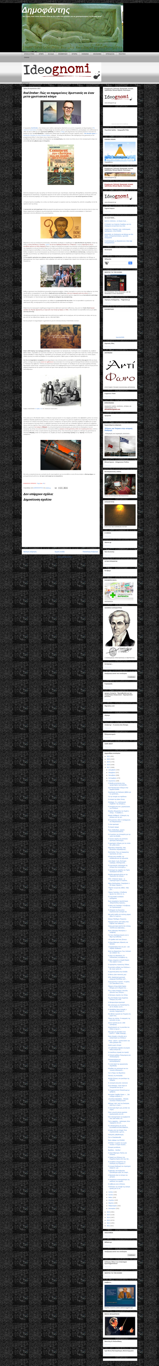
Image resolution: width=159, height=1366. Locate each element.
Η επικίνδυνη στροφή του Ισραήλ (118, 1052)
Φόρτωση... (108, 133)
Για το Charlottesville (114, 1137)
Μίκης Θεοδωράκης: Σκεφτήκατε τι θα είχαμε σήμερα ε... (119, 884)
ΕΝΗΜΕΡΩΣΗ (62, 54)
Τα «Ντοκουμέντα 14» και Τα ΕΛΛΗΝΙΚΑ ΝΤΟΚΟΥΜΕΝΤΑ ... (118, 1126)
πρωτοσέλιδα (120, 337)
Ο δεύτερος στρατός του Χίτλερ (118, 995)
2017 (108, 767)
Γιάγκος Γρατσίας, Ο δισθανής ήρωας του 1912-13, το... (117, 893)
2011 (108, 1226)
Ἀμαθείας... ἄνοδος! (114, 1150)
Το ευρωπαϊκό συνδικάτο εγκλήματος (116, 897)
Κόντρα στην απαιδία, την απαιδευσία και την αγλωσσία (118, 857)
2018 (108, 764)
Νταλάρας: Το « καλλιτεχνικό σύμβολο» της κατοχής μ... (117, 803)
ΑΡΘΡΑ (41, 54)
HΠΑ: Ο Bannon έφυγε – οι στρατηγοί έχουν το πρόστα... (118, 879)
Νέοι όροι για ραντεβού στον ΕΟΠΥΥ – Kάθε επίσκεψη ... (117, 1032)
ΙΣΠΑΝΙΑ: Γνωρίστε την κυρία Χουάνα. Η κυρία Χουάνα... (117, 1143)
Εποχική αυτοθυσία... (114, 1147)
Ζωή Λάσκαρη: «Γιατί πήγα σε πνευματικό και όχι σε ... (117, 1086)
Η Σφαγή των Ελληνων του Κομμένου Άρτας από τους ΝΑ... (119, 1158)
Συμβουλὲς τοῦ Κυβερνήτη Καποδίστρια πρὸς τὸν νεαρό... (118, 1171)
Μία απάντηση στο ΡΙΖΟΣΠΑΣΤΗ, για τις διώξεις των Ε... (118, 1006)
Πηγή (38, 483)
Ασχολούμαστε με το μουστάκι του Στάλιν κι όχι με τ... (118, 1028)
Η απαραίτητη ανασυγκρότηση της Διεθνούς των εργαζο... (119, 1180)
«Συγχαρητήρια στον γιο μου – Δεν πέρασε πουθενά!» (119, 947)
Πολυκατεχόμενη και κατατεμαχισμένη (114, 1060)
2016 (108, 1212)
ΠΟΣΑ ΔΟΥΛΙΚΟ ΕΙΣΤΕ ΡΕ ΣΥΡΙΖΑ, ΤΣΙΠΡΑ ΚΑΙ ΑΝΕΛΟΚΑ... (119, 927)
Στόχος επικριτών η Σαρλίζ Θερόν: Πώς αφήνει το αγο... (118, 961)
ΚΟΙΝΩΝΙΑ (85, 54)
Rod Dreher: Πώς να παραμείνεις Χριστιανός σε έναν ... (118, 853)
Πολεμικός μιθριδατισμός (116, 1134)
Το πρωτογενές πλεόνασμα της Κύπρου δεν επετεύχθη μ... (118, 866)
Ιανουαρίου (112, 1208)
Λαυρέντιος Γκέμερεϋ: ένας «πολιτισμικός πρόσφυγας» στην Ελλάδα (117, 230)
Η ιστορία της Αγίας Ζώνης (116, 799)
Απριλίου (111, 1200)
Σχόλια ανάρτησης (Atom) (64, 557)
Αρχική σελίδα (59, 552)
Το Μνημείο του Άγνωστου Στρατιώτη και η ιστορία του (117, 911)
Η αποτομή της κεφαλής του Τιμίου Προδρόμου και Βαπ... (119, 871)
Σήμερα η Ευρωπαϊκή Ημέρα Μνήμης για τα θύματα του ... (118, 987)
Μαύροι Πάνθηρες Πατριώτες (117, 919)
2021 (108, 756)
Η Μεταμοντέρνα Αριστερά (116, 1002)
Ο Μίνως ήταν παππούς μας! (117, 974)
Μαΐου (110, 1197)
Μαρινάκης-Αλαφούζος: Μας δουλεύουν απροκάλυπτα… (117, 848)
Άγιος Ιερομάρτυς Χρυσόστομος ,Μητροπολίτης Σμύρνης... (118, 902)
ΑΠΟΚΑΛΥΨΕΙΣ (29, 54)
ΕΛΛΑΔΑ (51, 54)
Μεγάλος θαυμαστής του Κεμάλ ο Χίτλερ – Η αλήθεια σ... (118, 812)
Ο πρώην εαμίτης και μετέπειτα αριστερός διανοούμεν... (118, 839)
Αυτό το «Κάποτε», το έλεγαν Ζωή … (116, 221)
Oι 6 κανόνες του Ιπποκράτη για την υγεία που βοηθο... (119, 835)
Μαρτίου (111, 1203)
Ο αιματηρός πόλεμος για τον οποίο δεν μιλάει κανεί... (119, 844)
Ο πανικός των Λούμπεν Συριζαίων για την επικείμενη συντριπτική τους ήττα (118, 225)
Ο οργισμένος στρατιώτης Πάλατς (118, 964)
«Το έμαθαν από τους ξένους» (117, 939)
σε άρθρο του (38, 408)
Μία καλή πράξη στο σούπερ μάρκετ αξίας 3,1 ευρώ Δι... (119, 915)
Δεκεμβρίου (112, 770)
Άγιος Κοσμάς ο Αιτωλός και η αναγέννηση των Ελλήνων (117, 1037)
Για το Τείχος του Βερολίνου (116, 1073)
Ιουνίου (110, 1195)
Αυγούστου (112, 781)
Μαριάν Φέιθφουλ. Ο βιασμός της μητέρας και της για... (118, 816)
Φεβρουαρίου (112, 1206)
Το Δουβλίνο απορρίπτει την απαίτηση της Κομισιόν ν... (117, 1162)
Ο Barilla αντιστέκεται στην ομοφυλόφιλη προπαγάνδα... (118, 784)
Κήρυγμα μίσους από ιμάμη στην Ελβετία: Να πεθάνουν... (118, 922)
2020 (108, 759)
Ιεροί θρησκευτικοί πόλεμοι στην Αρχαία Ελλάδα (118, 788)
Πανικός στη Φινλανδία (115, 1075)
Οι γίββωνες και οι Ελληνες (116, 1184)
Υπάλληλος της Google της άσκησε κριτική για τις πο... (119, 1187)
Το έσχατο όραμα (113, 827)
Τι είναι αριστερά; (113, 824)
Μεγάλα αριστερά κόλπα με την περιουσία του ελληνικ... (118, 875)
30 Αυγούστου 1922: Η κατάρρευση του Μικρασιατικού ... (119, 820)
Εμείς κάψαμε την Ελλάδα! (116, 1140)
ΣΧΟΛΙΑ (26, 57)
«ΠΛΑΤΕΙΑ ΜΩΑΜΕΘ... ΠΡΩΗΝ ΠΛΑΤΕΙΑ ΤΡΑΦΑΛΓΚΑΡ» (118, 1099)
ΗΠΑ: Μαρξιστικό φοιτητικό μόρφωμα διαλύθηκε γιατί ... (117, 978)
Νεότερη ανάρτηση (30, 552)
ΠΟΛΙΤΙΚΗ (122, 54)
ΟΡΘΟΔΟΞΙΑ (110, 54)
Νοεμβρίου (112, 772)
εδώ (44, 483)
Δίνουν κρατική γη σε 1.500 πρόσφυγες (116, 1023)
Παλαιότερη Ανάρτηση (90, 552)
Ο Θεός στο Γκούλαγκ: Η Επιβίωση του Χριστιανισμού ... (119, 906)
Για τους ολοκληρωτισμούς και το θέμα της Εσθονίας (118, 936)
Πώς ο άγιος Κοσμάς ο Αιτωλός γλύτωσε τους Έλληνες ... (118, 991)
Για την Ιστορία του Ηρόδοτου (117, 796)
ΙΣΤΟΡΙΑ (74, 54)
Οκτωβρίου (112, 775)
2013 (108, 1220)
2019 (108, 762)
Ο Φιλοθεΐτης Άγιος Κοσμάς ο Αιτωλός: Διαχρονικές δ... (117, 1010)
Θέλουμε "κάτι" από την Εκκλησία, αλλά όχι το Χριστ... (118, 1104)
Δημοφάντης (46, 9)
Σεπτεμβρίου (112, 778)
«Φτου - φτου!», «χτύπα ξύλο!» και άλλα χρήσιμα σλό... (119, 1041)
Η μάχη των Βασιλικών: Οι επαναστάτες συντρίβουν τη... (118, 956)
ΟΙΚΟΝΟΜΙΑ (97, 54)
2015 (108, 1215)
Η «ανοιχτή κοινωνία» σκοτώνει (118, 1083)
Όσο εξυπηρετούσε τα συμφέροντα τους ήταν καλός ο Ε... (119, 1117)
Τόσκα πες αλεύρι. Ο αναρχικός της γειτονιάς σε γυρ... (119, 1019)
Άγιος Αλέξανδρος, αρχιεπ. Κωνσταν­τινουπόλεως (116, 830)
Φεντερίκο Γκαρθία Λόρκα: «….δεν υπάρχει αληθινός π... (119, 1095)
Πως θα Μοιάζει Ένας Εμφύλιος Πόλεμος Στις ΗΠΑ (118, 998)
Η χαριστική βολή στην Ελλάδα (117, 972)
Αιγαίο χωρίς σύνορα (114, 1045)
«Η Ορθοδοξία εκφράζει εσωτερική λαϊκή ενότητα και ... (119, 1048)
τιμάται (47, 244)
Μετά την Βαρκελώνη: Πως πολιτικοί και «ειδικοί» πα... (119, 952)
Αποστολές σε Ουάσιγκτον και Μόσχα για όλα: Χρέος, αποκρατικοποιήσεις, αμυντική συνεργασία (119, 236)
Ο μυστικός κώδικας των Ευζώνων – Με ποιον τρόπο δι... (119, 968)
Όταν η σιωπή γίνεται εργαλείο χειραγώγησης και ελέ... (117, 1113)
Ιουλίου (110, 1192)
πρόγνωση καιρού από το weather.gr (120, 124)
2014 (108, 1217)
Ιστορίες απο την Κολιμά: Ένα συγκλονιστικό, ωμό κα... (117, 1131)
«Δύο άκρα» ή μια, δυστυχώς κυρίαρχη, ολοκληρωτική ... (117, 862)
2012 (108, 1223)
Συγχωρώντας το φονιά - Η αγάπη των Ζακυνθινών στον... (118, 982)
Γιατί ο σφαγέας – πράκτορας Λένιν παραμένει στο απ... (119, 1122)
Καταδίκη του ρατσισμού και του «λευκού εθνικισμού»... (118, 1069)
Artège (62, 131)
